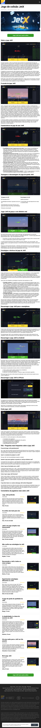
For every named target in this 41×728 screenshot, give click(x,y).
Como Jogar (18, 686)
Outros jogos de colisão (19, 690)
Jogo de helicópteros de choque (29, 689)
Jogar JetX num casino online (20, 35)
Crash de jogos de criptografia (20, 688)
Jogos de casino (3, 9)
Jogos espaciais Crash (9, 690)
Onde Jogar (24, 686)
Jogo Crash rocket (9, 689)
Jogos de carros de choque (8, 688)
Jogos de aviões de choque (12, 9)
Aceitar (34, 724)
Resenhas (29, 686)
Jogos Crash (12, 686)
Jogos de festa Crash (17, 689)
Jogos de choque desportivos (31, 690)
